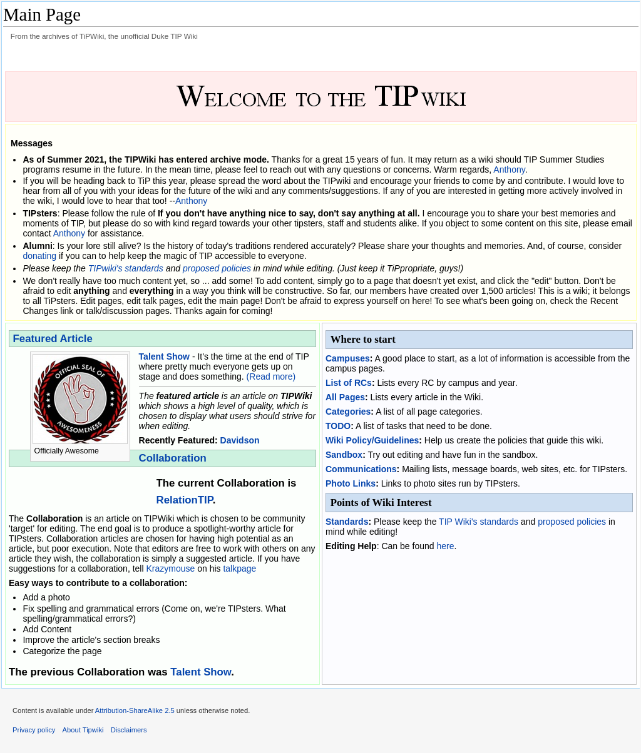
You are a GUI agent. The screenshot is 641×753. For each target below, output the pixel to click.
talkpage (239, 568)
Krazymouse (170, 568)
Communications (361, 469)
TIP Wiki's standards (478, 522)
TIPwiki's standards (125, 268)
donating (39, 256)
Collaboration (173, 458)
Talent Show (164, 356)
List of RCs (349, 383)
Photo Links (351, 483)
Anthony (509, 169)
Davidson (240, 440)
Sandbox (344, 455)
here (445, 546)
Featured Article (53, 339)
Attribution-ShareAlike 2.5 (135, 710)
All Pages (345, 397)
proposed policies (217, 268)
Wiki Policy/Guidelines (372, 440)
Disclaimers (129, 730)
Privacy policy (34, 730)
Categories (348, 412)
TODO (338, 426)
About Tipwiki (83, 730)
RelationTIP (184, 500)
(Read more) (271, 376)
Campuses (348, 358)
